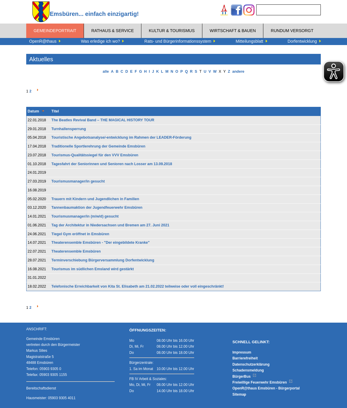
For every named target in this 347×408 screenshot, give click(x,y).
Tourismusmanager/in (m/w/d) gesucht (85, 216)
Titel (55, 111)
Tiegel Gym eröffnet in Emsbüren (80, 234)
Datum (33, 111)
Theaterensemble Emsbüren (76, 251)
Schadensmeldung (248, 370)
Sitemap (239, 394)
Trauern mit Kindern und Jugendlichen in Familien (95, 199)
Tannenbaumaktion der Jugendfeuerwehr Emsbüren (97, 207)
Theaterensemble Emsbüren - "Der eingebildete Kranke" (101, 243)
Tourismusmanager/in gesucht (78, 181)
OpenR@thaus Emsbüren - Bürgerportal (266, 388)
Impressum (241, 352)
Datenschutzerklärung (251, 364)
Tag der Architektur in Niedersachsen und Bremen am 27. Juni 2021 (110, 225)
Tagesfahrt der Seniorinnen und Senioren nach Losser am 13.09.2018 (112, 164)
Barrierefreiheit (245, 358)
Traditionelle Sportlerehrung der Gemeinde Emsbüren (99, 146)
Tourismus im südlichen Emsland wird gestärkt (93, 269)
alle (106, 71)
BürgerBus (244, 376)
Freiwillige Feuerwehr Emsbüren (262, 382)
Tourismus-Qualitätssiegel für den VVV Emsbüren (95, 155)
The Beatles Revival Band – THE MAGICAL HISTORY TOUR (103, 120)
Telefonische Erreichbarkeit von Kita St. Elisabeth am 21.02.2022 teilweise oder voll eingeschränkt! (138, 286)
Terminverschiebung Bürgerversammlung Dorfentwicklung (103, 260)
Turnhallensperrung (69, 129)
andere (238, 71)
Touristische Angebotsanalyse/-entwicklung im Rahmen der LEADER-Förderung (121, 137)
